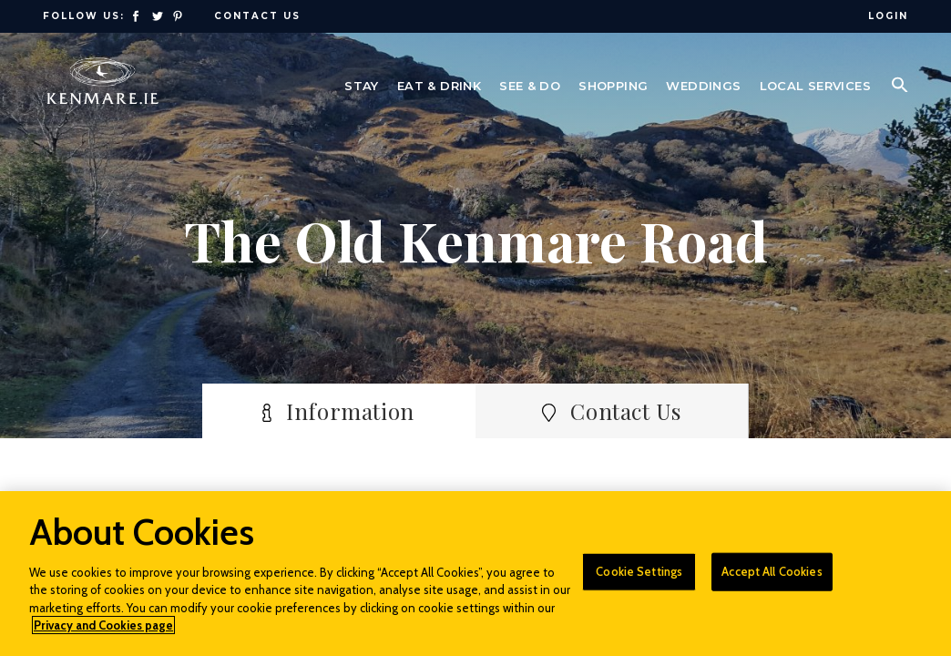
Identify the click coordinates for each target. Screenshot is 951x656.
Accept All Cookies (771, 571)
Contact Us (257, 16)
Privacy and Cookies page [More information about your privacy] (103, 625)
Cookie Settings (639, 571)
